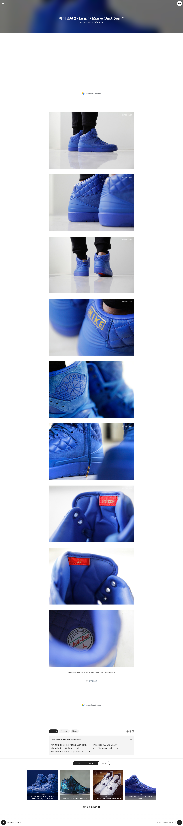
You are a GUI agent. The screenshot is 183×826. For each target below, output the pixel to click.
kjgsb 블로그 (3, 822)
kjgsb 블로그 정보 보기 (179, 3)
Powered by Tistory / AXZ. (15, 822)
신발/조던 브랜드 (98, 22)
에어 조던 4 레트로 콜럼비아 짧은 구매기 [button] (108, 785)
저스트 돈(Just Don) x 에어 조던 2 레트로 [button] (140, 785)
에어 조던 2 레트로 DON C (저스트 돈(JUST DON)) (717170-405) (70, 745)
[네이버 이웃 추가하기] (75, 731)
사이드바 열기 (3, 3)
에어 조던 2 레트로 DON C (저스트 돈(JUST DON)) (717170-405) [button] (42, 785)
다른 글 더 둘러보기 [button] (90, 807)
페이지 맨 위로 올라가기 (179, 822)
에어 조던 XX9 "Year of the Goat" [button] (75, 785)
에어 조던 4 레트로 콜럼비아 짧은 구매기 (65, 748)
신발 (53, 739)
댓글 (79, 763)
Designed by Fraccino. (169, 822)
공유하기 (91, 763)
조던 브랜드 (61, 739)
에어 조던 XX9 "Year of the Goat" (105, 745)
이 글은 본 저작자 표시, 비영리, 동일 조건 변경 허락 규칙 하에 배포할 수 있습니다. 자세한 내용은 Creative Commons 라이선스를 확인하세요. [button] (130, 731)
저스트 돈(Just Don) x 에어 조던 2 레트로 (107, 748)
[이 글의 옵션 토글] (56, 731)
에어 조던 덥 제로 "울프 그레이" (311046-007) (67, 751)
